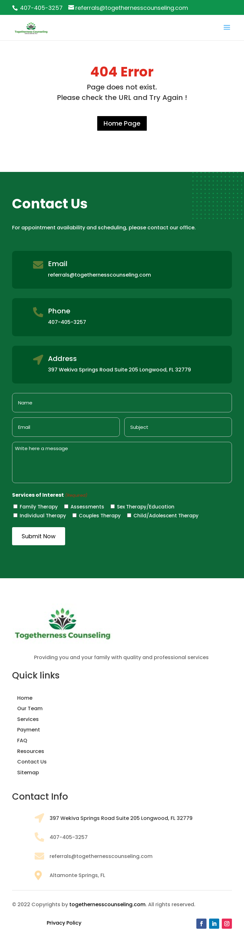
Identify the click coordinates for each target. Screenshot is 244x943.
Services (28, 719)
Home (24, 698)
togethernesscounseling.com (107, 904)
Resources (30, 751)
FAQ (22, 740)
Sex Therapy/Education (145, 506)
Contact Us (32, 761)
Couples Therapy (100, 515)
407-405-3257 (41, 8)
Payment (28, 729)
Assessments (87, 506)
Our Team (30, 708)
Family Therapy (39, 506)
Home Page (122, 123)
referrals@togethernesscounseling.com (99, 274)
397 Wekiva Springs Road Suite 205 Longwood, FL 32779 (121, 818)
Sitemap (28, 772)
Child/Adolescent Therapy (166, 515)
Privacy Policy (64, 923)
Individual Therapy (43, 515)
